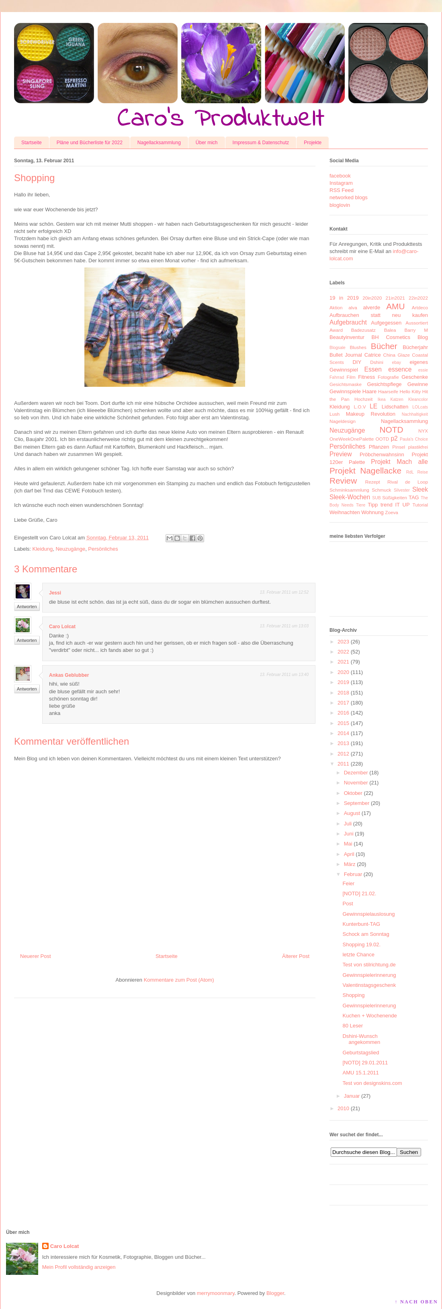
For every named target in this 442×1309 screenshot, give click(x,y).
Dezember (356, 773)
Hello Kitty (410, 391)
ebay (396, 362)
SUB (376, 498)
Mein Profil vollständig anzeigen (79, 1267)
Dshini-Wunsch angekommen (361, 1039)
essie (423, 370)
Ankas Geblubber (69, 675)
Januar (352, 1096)
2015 (343, 723)
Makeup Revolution (370, 414)
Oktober (353, 793)
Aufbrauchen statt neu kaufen (378, 315)
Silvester (402, 490)
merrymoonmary (216, 1293)
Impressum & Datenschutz (261, 142)
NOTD (391, 429)
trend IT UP (395, 505)
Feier (348, 883)
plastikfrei (418, 446)
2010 (343, 1108)
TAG (414, 497)
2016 (343, 713)
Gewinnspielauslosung (368, 914)
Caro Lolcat (62, 626)
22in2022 (418, 297)
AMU (395, 306)
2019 (343, 682)
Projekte (312, 142)
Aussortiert (416, 322)
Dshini (376, 362)
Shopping (353, 995)
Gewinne (417, 384)
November (356, 783)
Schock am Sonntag (365, 934)
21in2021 (395, 297)
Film (351, 377)
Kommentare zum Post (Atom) (179, 980)
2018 (343, 693)
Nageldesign (342, 421)
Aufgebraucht (348, 322)
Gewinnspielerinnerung (369, 975)
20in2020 (372, 297)
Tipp (373, 505)
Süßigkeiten (394, 497)
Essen (373, 369)
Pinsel (398, 446)
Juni (349, 834)
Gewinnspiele (345, 391)
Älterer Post (295, 956)
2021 (343, 662)
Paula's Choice (414, 439)
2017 (343, 703)
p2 (394, 438)
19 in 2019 (344, 298)
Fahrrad (336, 377)
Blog (422, 337)
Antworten (27, 606)
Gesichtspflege (384, 384)
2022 (343, 652)
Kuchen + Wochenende (369, 1016)
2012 (343, 754)
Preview (340, 454)
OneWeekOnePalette (351, 438)
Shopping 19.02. (361, 944)
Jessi (55, 593)
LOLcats (420, 407)
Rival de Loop (407, 481)
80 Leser (352, 1026)
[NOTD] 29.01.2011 (365, 1063)
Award (336, 330)
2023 (343, 642)
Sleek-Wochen (349, 497)
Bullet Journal (345, 355)
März (350, 864)
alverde (371, 307)
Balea (390, 330)
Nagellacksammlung (159, 142)
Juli (348, 824)
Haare (369, 391)
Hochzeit (363, 399)
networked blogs (348, 197)
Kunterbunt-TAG (361, 924)
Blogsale (337, 347)
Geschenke (414, 377)
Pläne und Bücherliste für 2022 (90, 142)
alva (352, 307)
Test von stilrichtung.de (368, 965)
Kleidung (43, 549)
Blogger (275, 1293)
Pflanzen (379, 447)
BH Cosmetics (391, 337)
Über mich (207, 142)
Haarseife (388, 391)
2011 (343, 764)
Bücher (384, 346)
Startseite (31, 142)
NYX (423, 430)
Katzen (397, 399)
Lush (334, 414)
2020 (343, 672)
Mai (348, 844)
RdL (410, 472)
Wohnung (372, 512)
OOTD (382, 438)
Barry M (416, 330)
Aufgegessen (386, 323)
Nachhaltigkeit (415, 414)
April (349, 854)
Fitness (366, 377)
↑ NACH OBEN (416, 1302)
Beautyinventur (346, 337)
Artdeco (420, 307)
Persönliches (103, 549)
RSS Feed (341, 190)
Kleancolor (418, 399)
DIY (356, 362)
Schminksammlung (349, 489)
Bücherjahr (415, 347)
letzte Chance (358, 955)
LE (373, 406)
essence (399, 369)
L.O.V (360, 406)
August (352, 813)
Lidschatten (395, 407)
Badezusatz (363, 330)
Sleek (420, 489)
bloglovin (339, 205)
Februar (353, 874)
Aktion (335, 307)
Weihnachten (344, 512)
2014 (343, 733)
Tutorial (420, 504)
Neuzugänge (70, 549)
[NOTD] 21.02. (359, 893)
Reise (422, 472)
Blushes (358, 347)
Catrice (372, 355)
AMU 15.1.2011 (360, 1073)
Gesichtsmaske (345, 384)
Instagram (341, 183)
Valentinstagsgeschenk (369, 985)
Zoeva (391, 512)
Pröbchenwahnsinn (382, 454)
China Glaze (396, 354)
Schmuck (381, 489)
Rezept (372, 481)
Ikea (382, 399)
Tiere (360, 505)
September (357, 803)
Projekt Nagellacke (365, 470)
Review (343, 480)
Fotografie (388, 377)
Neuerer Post (35, 956)
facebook (340, 176)
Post (347, 904)
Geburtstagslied (360, 1053)
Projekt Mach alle (399, 461)
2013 (343, 743)
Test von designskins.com (372, 1083)
